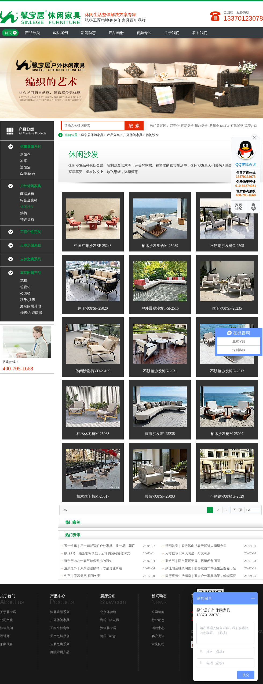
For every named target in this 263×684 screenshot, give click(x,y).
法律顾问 (6, 628)
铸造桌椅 (27, 219)
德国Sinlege (108, 636)
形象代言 (6, 644)
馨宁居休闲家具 (92, 135)
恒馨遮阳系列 (30, 147)
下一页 (237, 510)
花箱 (23, 281)
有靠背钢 (237, 125)
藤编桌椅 (27, 194)
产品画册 (116, 33)
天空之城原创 (30, 245)
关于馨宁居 (8, 612)
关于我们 (172, 33)
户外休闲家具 (133, 135)
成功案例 (60, 33)
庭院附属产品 (30, 273)
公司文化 (6, 620)
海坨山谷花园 (109, 620)
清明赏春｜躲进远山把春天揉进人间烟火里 (196, 546)
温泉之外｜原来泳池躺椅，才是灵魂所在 (93, 568)
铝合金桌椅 (29, 200)
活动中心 (158, 628)
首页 (8, 33)
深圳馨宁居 (108, 628)
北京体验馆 (108, 612)
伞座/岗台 (27, 174)
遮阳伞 (214, 125)
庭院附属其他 (30, 306)
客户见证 (158, 636)
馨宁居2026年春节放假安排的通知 (88, 561)
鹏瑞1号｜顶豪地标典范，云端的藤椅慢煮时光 (97, 553)
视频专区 (144, 33)
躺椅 (23, 213)
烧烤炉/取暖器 (31, 313)
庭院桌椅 (187, 125)
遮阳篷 (25, 167)
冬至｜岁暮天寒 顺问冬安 (82, 576)
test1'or (224, 125)
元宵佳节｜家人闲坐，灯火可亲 (187, 553)
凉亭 (23, 161)
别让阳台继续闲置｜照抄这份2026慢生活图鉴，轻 (200, 568)
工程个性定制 (30, 232)
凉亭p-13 (250, 125)
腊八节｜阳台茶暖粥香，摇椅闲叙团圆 (192, 561)
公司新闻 (158, 612)
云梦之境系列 (30, 259)
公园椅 (25, 293)
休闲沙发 (152, 135)
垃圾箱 (25, 287)
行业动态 (158, 620)
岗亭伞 (175, 125)
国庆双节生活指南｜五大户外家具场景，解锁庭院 (200, 576)
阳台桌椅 (201, 125)
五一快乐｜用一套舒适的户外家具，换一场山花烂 (99, 546)
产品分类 (32, 33)
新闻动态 (88, 33)
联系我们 (199, 33)
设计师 (5, 636)
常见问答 (158, 644)
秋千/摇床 (27, 300)
